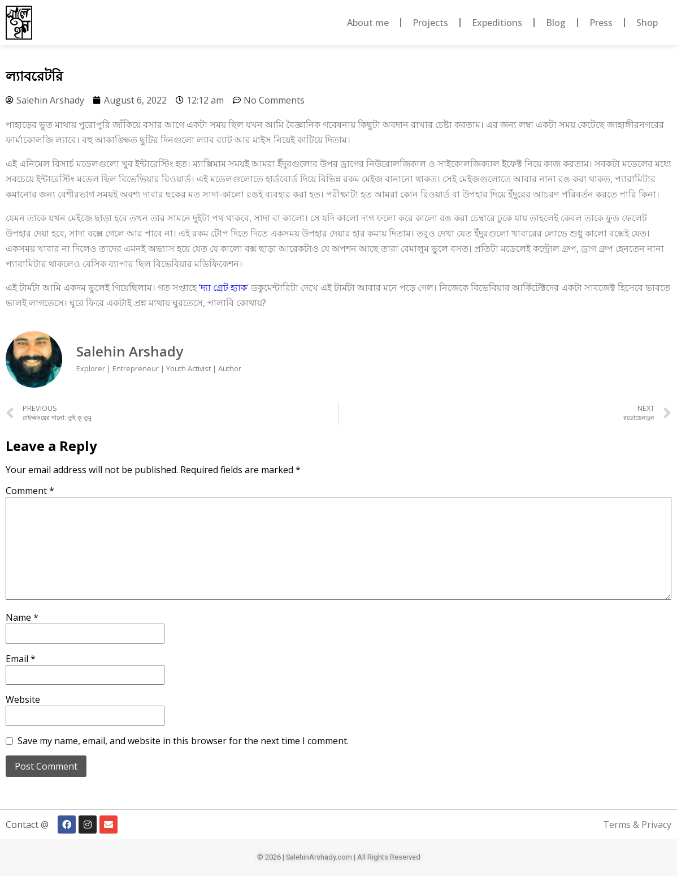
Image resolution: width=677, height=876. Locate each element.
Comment (30, 490)
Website (23, 699)
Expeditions (497, 22)
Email (21, 658)
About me (368, 22)
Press (601, 22)
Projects (430, 22)
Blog (556, 22)
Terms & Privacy (637, 824)
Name (22, 617)
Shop (647, 22)
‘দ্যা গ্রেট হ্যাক (223, 287)
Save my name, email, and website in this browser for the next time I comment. (183, 741)
